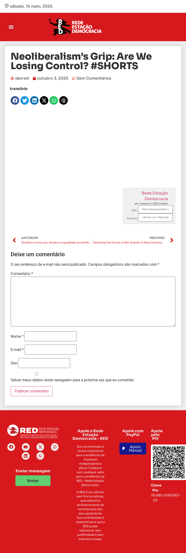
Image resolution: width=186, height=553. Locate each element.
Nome (17, 336)
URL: (134, 210)
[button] (11, 27)
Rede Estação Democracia (155, 196)
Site (14, 363)
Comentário (22, 274)
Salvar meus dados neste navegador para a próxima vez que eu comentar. (73, 380)
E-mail (17, 350)
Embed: (132, 218)
